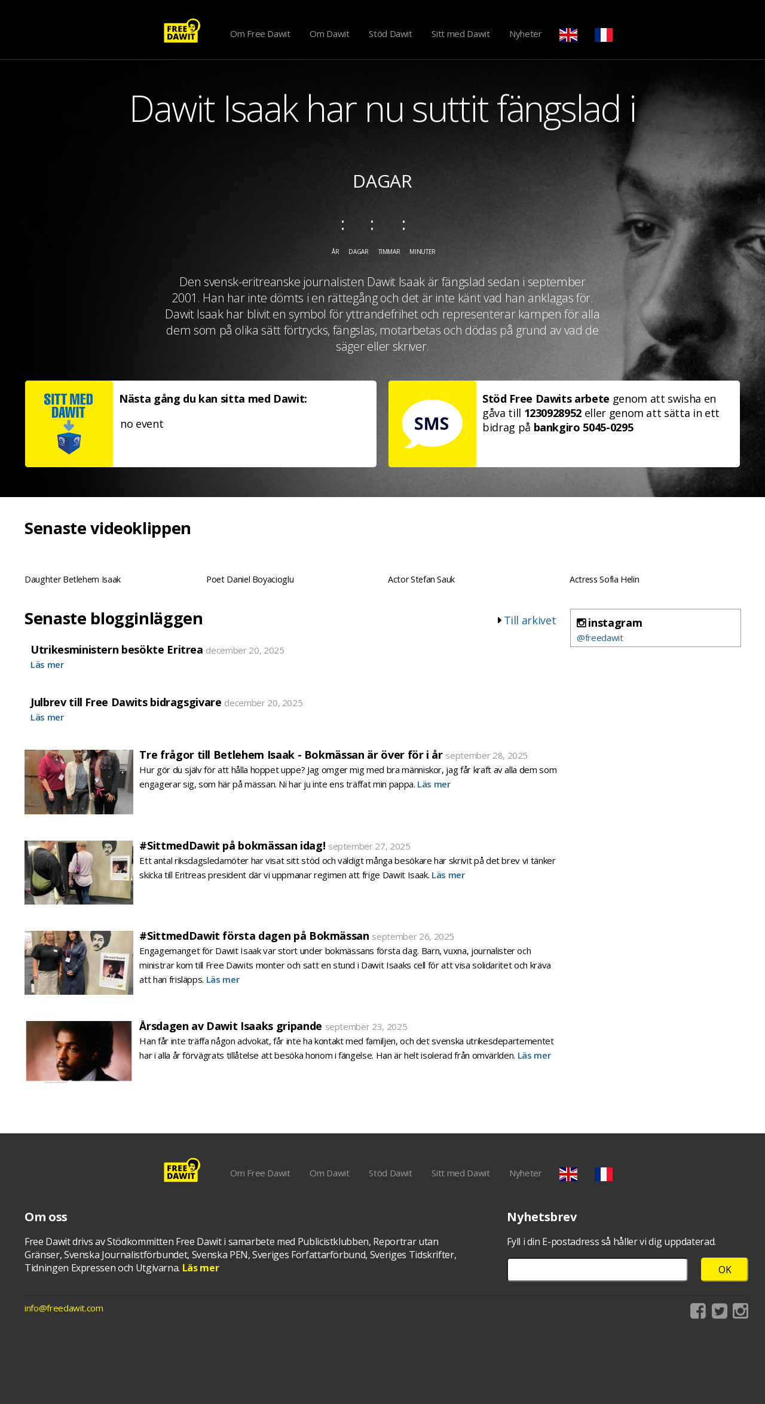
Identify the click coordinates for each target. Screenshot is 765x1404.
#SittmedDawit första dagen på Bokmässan (254, 935)
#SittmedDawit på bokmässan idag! (232, 845)
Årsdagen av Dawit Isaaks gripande (230, 1026)
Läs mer (47, 664)
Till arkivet (530, 620)
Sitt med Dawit (460, 33)
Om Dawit (329, 33)
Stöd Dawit (390, 33)
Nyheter (525, 33)
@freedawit (600, 637)
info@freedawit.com (64, 1308)
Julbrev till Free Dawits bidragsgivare (126, 702)
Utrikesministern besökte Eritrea (116, 649)
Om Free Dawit (260, 33)
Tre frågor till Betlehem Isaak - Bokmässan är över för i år (290, 754)
